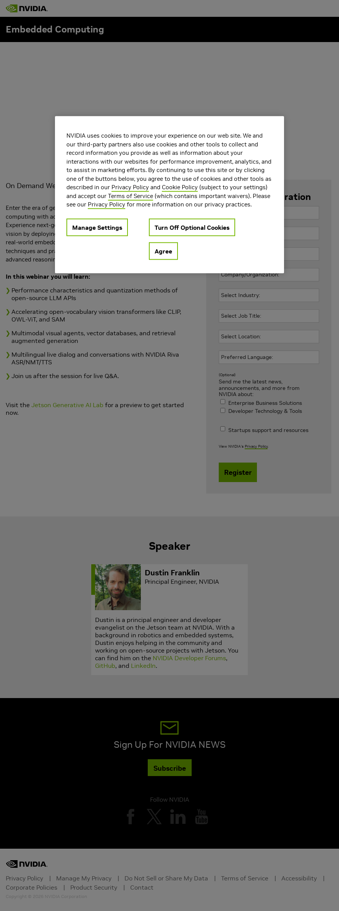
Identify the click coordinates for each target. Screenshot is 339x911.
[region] (169, 194)
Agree (163, 251)
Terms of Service (130, 196)
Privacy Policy (130, 187)
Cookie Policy (180, 187)
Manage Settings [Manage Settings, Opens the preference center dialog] (97, 227)
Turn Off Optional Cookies (192, 227)
